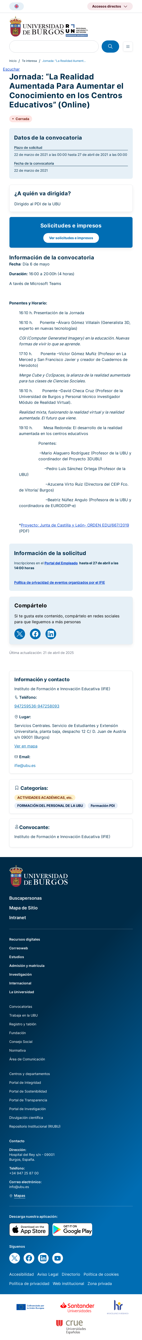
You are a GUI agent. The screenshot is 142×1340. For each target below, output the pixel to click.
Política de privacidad (29, 1283)
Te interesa (29, 61)
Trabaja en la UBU (23, 1015)
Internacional (20, 983)
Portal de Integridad (25, 1082)
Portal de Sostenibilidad (28, 1091)
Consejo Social (20, 1041)
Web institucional (68, 1283)
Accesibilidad (21, 1274)
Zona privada (100, 1283)
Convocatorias (20, 1006)
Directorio (71, 1274)
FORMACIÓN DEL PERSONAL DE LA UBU (50, 805)
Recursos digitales (24, 939)
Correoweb (18, 948)
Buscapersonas (25, 898)
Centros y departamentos (29, 1074)
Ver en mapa (25, 746)
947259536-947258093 (36, 706)
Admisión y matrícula (26, 965)
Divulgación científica (26, 1117)
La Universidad (21, 992)
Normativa (17, 1050)
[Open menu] (128, 46)
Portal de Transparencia (28, 1100)
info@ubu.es (19, 1187)
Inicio (13, 61)
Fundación (17, 1033)
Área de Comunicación (27, 1059)
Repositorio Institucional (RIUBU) (35, 1126)
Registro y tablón (22, 1024)
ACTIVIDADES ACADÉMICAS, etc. (44, 797)
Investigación (20, 974)
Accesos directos (106, 6)
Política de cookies (101, 1274)
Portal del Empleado (61, 563)
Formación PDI (103, 805)
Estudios (16, 957)
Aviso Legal (47, 1274)
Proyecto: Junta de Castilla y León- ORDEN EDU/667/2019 (75, 525)
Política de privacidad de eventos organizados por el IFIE (59, 582)
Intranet (17, 917)
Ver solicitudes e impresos (71, 238)
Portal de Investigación (27, 1109)
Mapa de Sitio (23, 907)
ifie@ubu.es (25, 765)
